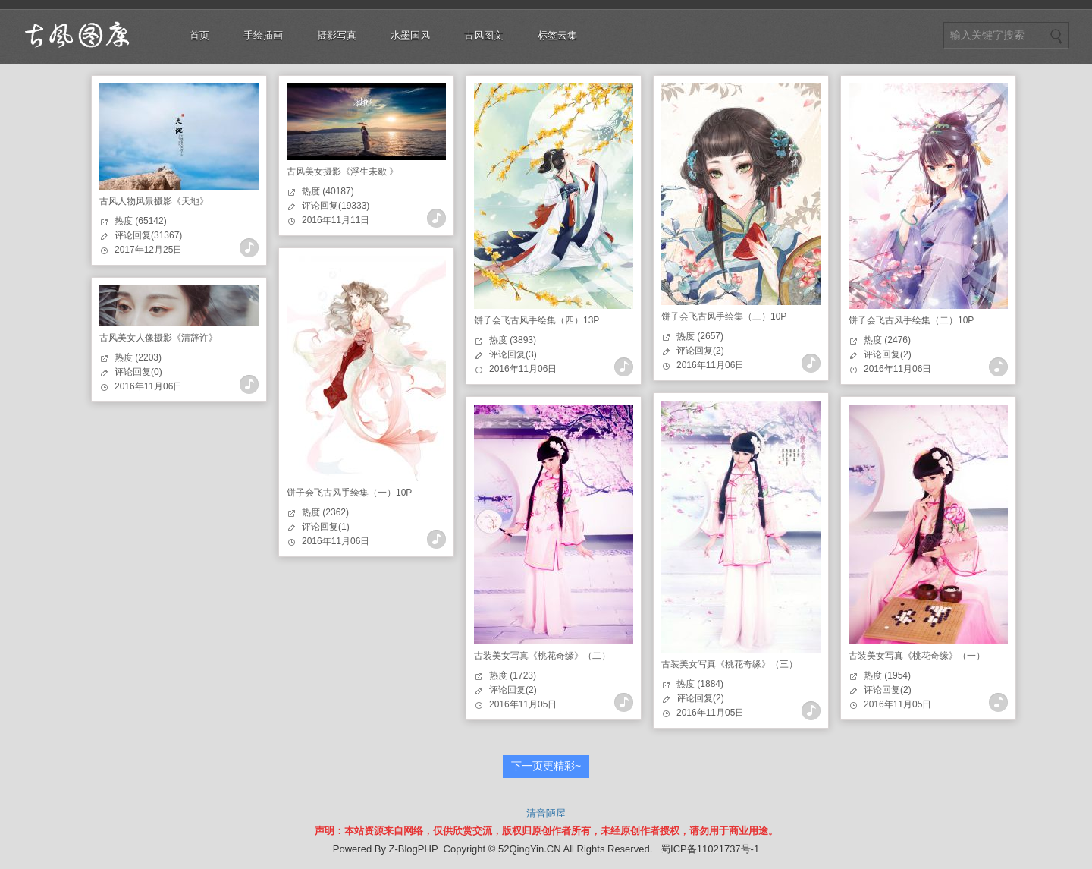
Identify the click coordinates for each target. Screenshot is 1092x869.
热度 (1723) (512, 675)
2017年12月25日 (148, 249)
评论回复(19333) (335, 205)
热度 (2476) (887, 340)
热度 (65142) (141, 221)
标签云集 (557, 35)
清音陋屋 (546, 813)
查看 (249, 247)
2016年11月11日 (335, 220)
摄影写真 (336, 35)
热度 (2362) (325, 512)
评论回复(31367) (148, 235)
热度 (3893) (512, 340)
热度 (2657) (699, 336)
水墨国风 (410, 35)
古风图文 (484, 35)
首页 (199, 35)
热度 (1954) (887, 675)
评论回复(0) (138, 372)
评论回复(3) (513, 354)
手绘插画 (263, 35)
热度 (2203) (138, 357)
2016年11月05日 (710, 712)
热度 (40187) (328, 191)
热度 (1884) (699, 684)
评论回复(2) (700, 350)
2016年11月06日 (523, 369)
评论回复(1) (326, 526)
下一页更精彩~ (546, 766)
